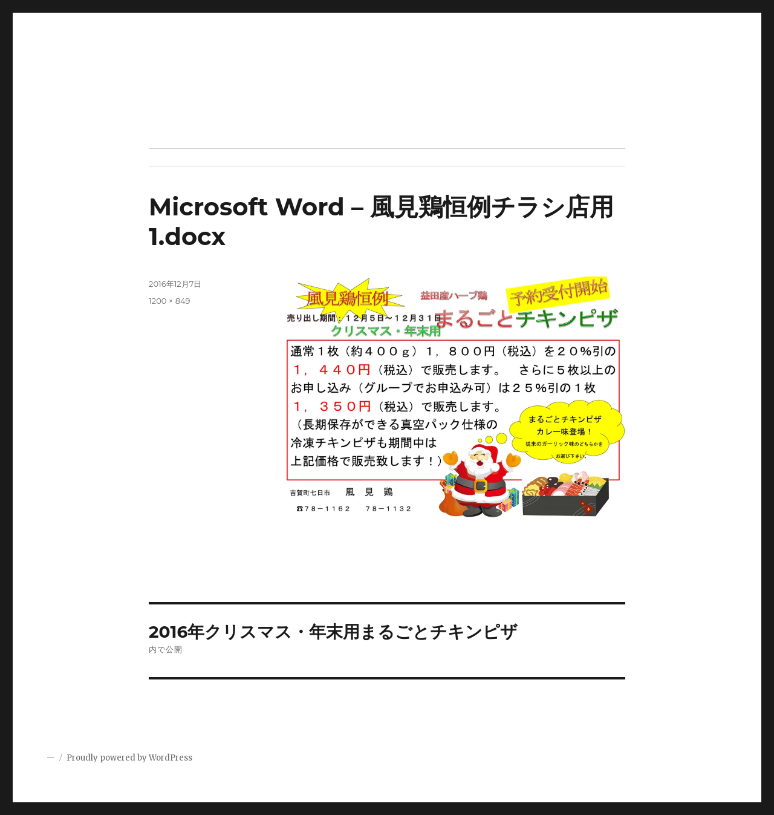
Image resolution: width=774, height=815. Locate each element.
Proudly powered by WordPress (129, 758)
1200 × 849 (169, 301)
